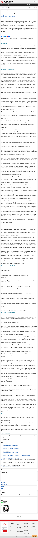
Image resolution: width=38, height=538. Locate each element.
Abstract (2, 19)
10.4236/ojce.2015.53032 (5, 39)
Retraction (32, 527)
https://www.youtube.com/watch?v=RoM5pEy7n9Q (11, 448)
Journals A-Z (12, 523)
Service (26, 522)
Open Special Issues (5, 474)
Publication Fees (20, 531)
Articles (5, 4)
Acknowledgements (5, 433)
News (17, 4)
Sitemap (11, 527)
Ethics (18, 524)
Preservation (33, 526)
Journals (10, 4)
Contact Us (3, 486)
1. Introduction (4, 43)
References (3, 442)
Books (14, 4)
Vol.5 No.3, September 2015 (16, 10)
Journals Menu (5, 469)
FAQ (2, 488)
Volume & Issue (26, 533)
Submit (28, 4)
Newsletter (3, 482)
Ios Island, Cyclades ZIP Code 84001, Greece (8, 16)
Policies (33, 522)
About (20, 4)
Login (35, 1)
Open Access (33, 523)
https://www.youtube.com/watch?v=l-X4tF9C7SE (10, 452)
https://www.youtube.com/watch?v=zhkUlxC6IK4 (10, 445)
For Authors (19, 527)
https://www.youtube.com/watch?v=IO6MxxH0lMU (11, 458)
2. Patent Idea (4, 67)
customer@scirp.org (6, 500)
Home (2, 4)
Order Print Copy (4, 484)
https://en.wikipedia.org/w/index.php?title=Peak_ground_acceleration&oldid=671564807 (16, 455)
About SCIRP (18, 523)
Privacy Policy (33, 529)
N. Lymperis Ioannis (4, 15)
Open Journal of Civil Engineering (6, 10)
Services (24, 4)
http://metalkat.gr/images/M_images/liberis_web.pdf (11, 466)
